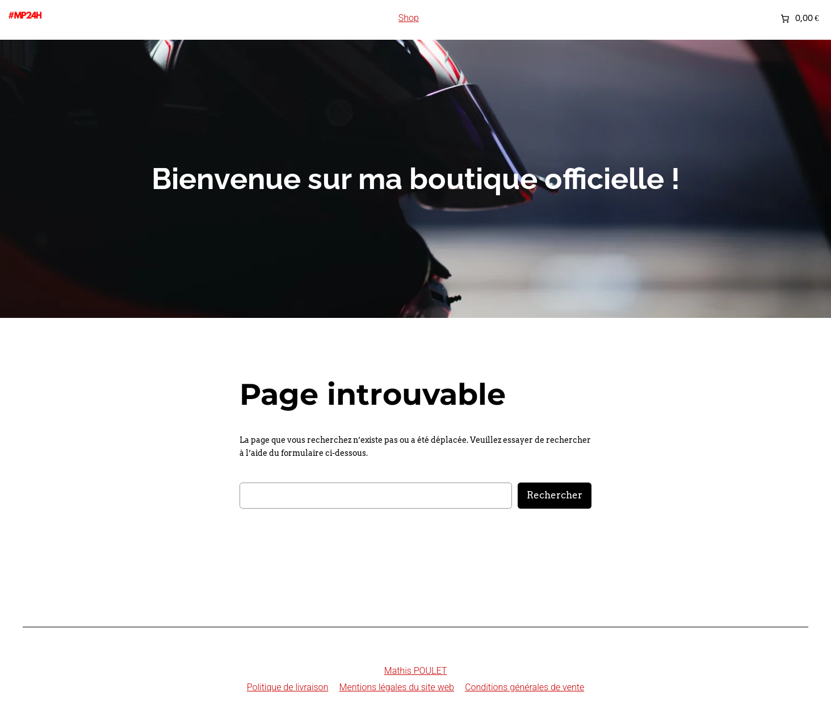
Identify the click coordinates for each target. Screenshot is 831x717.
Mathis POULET (415, 670)
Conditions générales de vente (524, 687)
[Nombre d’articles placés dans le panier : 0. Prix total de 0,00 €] (798, 18)
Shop (408, 17)
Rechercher (554, 495)
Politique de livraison (288, 687)
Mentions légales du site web (396, 687)
